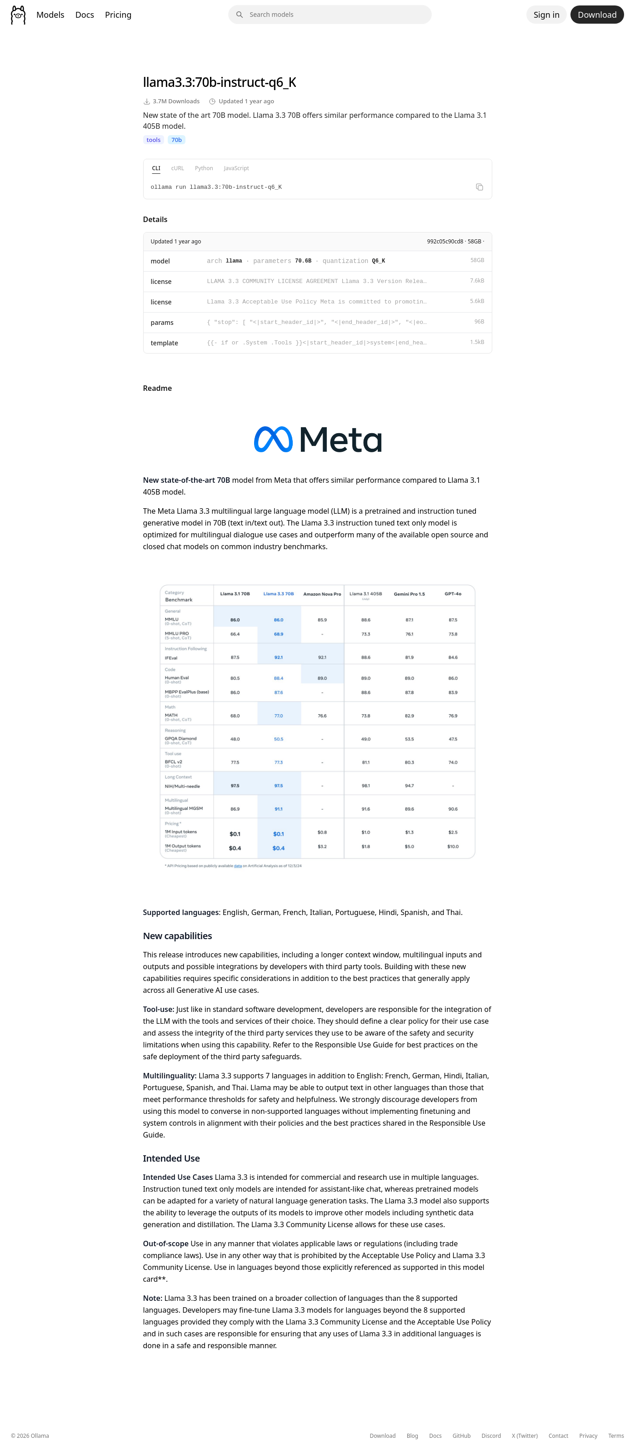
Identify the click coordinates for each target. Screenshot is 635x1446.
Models (50, 14)
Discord (491, 1436)
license (161, 281)
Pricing (118, 14)
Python (204, 168)
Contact (558, 1436)
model (160, 261)
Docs (84, 14)
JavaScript (236, 168)
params (162, 322)
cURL (177, 168)
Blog (413, 1436)
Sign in (547, 14)
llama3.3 (167, 82)
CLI (156, 168)
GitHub (462, 1436)
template (165, 343)
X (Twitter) (525, 1436)
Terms (616, 1436)
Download (597, 14)
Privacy (588, 1436)
